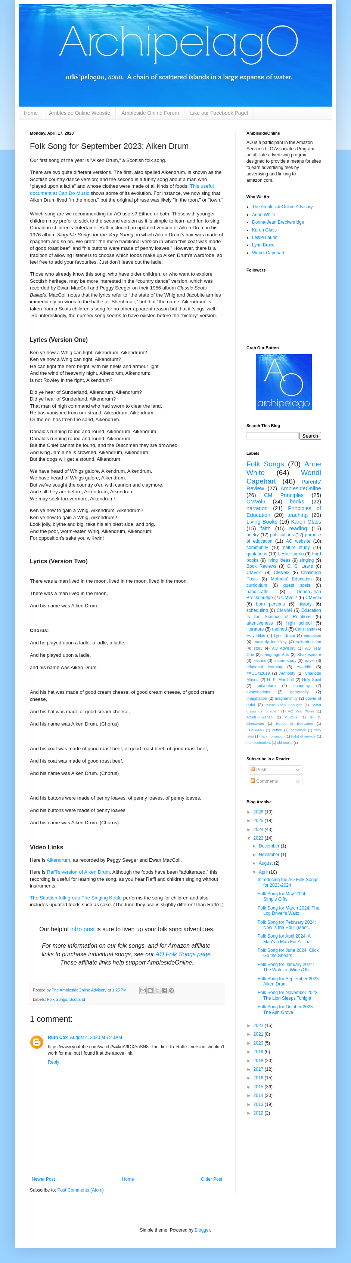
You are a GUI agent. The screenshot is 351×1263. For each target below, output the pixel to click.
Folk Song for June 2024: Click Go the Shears (288, 953)
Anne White (263, 214)
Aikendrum (58, 860)
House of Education (294, 723)
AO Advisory (283, 648)
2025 (259, 820)
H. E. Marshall (280, 679)
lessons (259, 660)
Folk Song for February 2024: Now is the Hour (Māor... (287, 925)
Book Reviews (261, 566)
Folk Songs (57, 999)
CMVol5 (313, 597)
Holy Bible (255, 635)
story (258, 648)
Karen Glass (264, 230)
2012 (259, 1113)
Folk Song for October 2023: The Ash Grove (286, 1009)
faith (266, 528)
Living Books (261, 522)
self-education (308, 642)
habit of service (303, 736)
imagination (256, 698)
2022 (259, 1025)
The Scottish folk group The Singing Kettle (76, 898)
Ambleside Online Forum (150, 113)
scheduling (257, 610)
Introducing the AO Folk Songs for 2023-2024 (288, 882)
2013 (259, 1104)
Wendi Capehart (268, 252)
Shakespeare (309, 654)
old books (284, 743)
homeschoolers (258, 743)
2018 (259, 1060)
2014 (259, 1095)
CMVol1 (254, 572)
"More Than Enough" (283, 705)
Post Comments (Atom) (80, 1190)
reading (298, 528)
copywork (298, 730)
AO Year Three (301, 711)
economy (301, 685)
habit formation (273, 736)
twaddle (304, 667)
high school (299, 623)
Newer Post (43, 1179)
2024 (259, 829)
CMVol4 (284, 610)
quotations (256, 554)
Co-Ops (291, 717)
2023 (259, 838)
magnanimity (286, 698)
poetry (252, 534)
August (266, 863)
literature (255, 629)
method (279, 629)
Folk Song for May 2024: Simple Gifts (282, 896)
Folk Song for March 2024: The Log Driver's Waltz (288, 910)
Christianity (305, 629)
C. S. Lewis (300, 566)
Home (31, 113)
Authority (287, 673)
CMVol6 (255, 502)
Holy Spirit (311, 679)
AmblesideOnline (300, 488)
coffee (277, 730)
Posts (259, 769)
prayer (309, 660)
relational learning (264, 667)
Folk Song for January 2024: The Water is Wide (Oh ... (286, 967)
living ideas (279, 560)
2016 (259, 1077)
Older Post (211, 1179)
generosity (299, 692)
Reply (53, 1062)
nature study (296, 547)
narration (257, 508)
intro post (82, 929)
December (270, 846)
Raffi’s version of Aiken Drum (78, 872)
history (304, 604)
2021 (259, 1034)
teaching (298, 515)
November (270, 854)
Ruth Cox (58, 1037)
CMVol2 (289, 597)
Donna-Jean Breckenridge (278, 222)
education (312, 635)
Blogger (202, 1230)
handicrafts (257, 591)
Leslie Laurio (264, 237)
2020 (259, 1043)
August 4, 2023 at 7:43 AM (96, 1037)
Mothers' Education (291, 579)
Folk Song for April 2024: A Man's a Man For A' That (285, 939)
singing (306, 560)
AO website (298, 541)
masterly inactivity (270, 642)
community (257, 547)
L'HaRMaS (255, 730)
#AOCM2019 (258, 673)
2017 (259, 1069)
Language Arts (276, 654)
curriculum (256, 585)
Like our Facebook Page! (219, 113)
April (264, 872)
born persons (270, 604)
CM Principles (284, 495)
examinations (258, 692)
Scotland (77, 999)
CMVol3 (281, 572)
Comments (264, 781)
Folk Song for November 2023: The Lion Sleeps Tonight (288, 995)
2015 (259, 1086)
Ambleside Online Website (79, 113)
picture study (284, 660)
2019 (259, 1051)
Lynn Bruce (263, 245)
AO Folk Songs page (183, 954)
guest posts (296, 585)
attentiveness (259, 623)
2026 (259, 812)
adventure (267, 685)
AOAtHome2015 (259, 717)
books (297, 502)
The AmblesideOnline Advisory (282, 206)
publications (281, 534)
